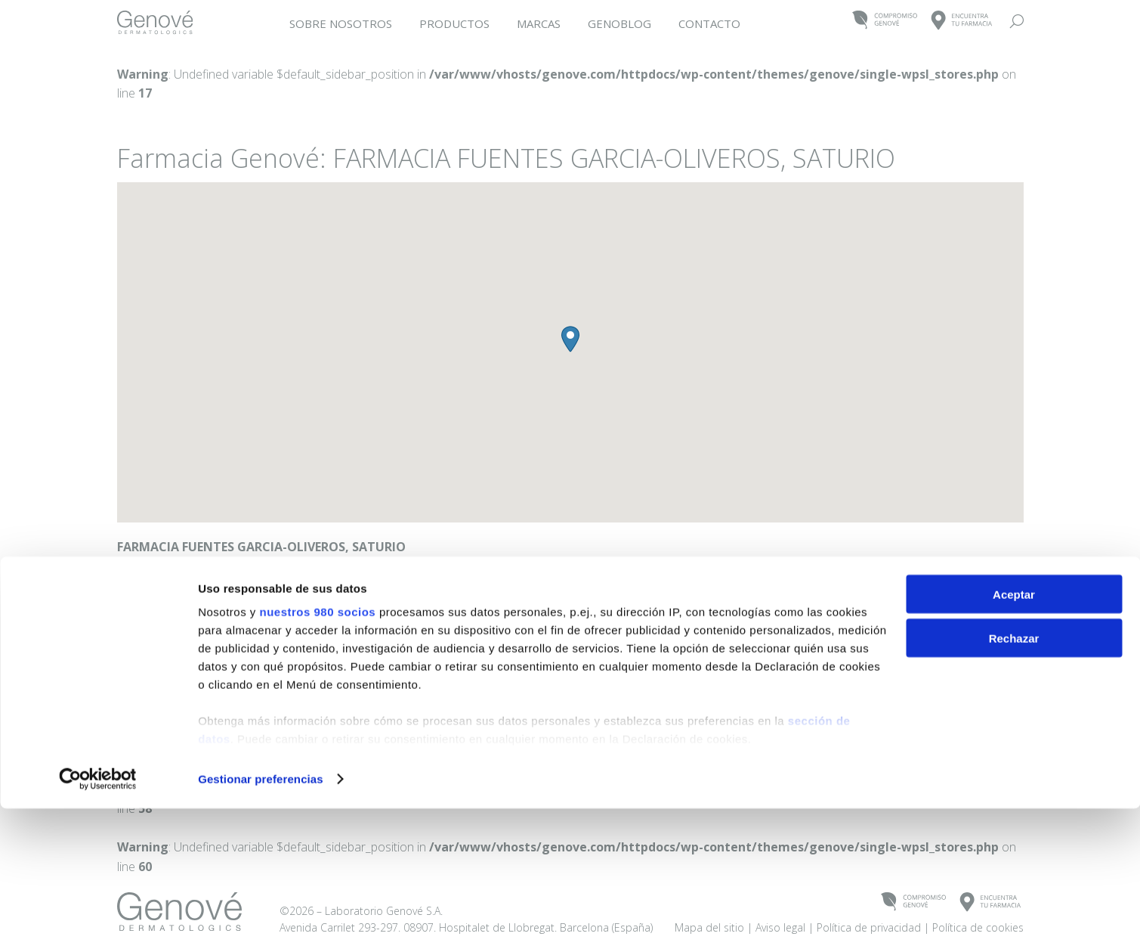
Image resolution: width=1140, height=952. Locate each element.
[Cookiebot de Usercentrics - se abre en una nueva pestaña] (98, 922)
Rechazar (1014, 782)
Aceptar (1014, 737)
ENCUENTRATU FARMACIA (962, 21)
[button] (570, 339)
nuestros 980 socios (317, 755)
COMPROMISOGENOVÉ (885, 21)
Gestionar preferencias (260, 922)
